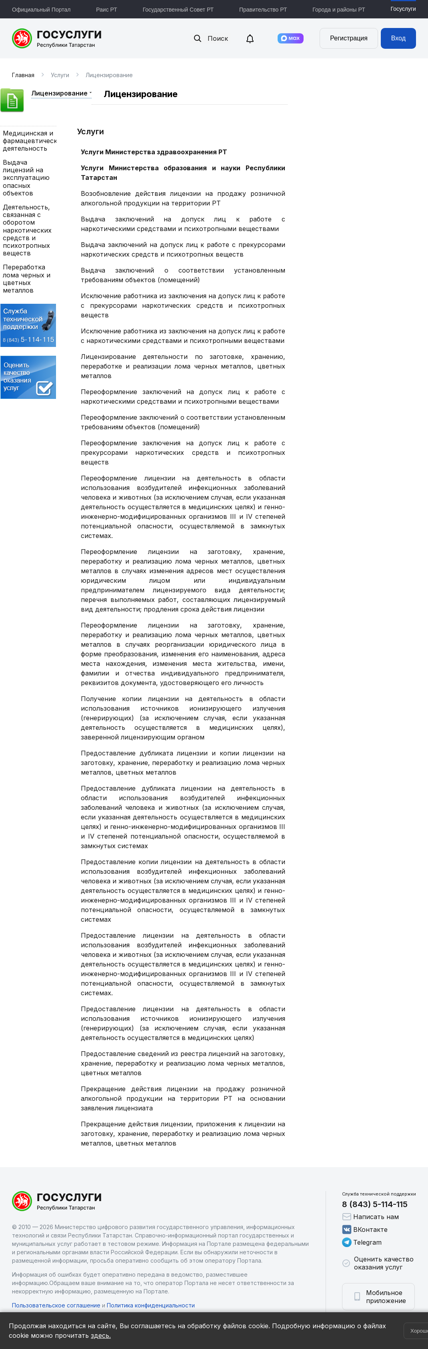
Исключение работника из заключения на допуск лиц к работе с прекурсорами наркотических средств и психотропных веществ (183, 305)
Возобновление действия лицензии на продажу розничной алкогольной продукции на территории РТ (183, 198)
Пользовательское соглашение (56, 1305)
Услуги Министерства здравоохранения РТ (154, 152)
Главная (23, 75)
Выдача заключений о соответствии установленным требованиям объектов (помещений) (183, 275)
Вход (398, 38)
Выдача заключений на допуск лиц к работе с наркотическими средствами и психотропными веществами (183, 224)
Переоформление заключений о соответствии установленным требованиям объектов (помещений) (183, 422)
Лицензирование (59, 93)
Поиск (210, 38)
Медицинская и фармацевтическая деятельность (28, 141)
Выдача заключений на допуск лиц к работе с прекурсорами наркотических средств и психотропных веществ (183, 249)
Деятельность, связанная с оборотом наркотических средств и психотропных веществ (27, 230)
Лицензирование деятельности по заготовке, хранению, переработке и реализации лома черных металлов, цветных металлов (183, 366)
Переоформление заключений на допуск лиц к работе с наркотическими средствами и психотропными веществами (183, 396)
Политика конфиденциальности (151, 1305)
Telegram (362, 1242)
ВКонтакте (365, 1229)
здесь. (101, 1335)
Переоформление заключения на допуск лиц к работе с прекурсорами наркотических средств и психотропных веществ (183, 452)
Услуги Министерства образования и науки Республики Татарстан (183, 172)
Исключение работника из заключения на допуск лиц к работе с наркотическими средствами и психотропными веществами (183, 336)
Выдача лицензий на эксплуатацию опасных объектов (26, 178)
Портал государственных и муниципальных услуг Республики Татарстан (57, 38)
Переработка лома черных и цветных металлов (26, 278)
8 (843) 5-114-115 (375, 1204)
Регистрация (349, 38)
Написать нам (370, 1216)
